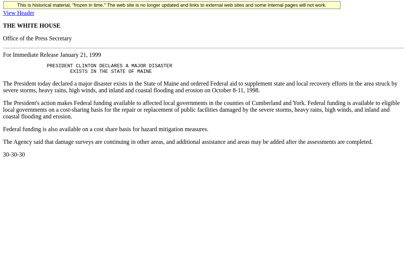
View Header (18, 13)
